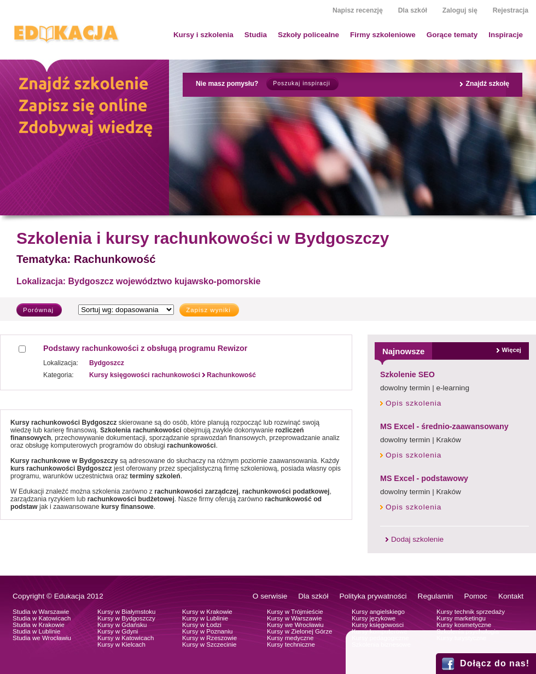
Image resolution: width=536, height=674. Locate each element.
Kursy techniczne (291, 644)
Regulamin (435, 596)
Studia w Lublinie (36, 631)
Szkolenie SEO (407, 374)
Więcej (511, 350)
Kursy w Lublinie (205, 618)
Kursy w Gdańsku (122, 625)
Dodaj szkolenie (417, 539)
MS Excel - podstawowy (424, 478)
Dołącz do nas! (494, 663)
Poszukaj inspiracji (301, 83)
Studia (255, 35)
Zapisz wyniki (208, 310)
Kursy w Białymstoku (126, 611)
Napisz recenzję (358, 10)
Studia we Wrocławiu (42, 638)
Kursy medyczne (290, 638)
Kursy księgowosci (378, 625)
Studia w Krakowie (39, 625)
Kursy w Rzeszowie (209, 638)
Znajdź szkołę (487, 83)
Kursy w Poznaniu (207, 631)
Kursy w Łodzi (202, 625)
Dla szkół (412, 10)
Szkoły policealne (308, 35)
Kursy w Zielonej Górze (299, 631)
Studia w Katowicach (42, 618)
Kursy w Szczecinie (209, 644)
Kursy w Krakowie (207, 611)
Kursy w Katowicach (125, 638)
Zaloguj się (459, 10)
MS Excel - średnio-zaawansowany (444, 426)
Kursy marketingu (461, 618)
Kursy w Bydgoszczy (126, 618)
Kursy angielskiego (378, 611)
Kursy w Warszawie (294, 618)
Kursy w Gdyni (117, 631)
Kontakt (510, 596)
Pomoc (475, 596)
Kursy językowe (373, 618)
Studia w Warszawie (41, 611)
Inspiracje (505, 35)
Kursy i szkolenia (203, 35)
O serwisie (270, 596)
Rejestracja (510, 10)
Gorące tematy (452, 35)
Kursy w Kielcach (121, 644)
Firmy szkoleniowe (383, 35)
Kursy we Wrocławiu (295, 625)
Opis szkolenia (413, 403)
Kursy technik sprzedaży (470, 611)
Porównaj (38, 310)
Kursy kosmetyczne (463, 625)
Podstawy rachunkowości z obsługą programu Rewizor (145, 348)
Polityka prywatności (372, 596)
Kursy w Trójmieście (295, 611)
